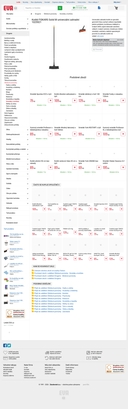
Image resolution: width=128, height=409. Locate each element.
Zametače (9, 111)
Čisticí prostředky (10, 45)
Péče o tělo (17, 164)
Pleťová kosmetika (10, 66)
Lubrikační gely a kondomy (13, 52)
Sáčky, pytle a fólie (10, 76)
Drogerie (17, 33)
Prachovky (9, 94)
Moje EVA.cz (49, 367)
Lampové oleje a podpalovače (14, 50)
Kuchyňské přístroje (17, 154)
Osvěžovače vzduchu (11, 59)
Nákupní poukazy (12, 208)
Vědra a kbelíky (11, 108)
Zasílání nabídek (50, 373)
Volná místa (82, 2)
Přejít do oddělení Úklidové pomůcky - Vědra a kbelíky (54, 309)
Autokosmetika (9, 38)
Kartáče (8, 90)
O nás (26, 367)
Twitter (68, 373)
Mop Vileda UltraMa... (17, 286)
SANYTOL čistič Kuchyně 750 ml (99, 254)
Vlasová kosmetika (10, 118)
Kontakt (47, 2)
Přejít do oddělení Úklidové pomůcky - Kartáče (51, 293)
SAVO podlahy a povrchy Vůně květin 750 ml (85, 230)
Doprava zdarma (58, 2)
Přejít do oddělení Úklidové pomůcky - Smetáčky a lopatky (55, 301)
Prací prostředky (10, 69)
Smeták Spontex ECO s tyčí (40, 94)
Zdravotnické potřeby (11, 125)
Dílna (17, 129)
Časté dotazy (70, 367)
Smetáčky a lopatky (12, 99)
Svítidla (17, 183)
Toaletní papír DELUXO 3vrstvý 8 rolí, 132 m (84, 205)
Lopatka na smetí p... (17, 256)
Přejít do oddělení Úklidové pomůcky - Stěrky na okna (53, 304)
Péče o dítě (8, 64)
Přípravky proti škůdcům (12, 71)
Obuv (6, 54)
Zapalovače (8, 122)
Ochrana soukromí (30, 377)
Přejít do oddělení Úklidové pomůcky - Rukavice (51, 299)
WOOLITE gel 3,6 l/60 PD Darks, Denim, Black (70, 255)
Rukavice (9, 97)
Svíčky (6, 78)
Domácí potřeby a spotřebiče (17, 28)
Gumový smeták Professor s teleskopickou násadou (41, 129)
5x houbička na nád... (17, 278)
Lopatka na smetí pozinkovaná (99, 229)
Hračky (17, 139)
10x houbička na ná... (17, 234)
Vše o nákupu (93, 2)
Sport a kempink (17, 173)
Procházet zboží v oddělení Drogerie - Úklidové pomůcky (55, 276)
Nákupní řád (28, 373)
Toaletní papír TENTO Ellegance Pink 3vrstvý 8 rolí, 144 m (70, 205)
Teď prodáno (70, 2)
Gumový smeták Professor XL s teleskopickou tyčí (113, 129)
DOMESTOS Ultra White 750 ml (53, 254)
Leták (18, 2)
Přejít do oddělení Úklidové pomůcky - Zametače (52, 312)
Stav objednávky (36, 2)
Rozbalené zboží (11, 223)
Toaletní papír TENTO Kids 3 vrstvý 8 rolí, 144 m (39, 230)
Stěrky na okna (11, 104)
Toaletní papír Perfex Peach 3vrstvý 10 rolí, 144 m (116, 205)
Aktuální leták (7, 369)
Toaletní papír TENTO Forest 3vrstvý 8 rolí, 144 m (116, 230)
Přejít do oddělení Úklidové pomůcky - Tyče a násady (53, 306)
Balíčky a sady (9, 40)
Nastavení (48, 371)
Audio (17, 18)
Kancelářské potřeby (17, 144)
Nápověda (69, 369)
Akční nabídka (7, 371)
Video (17, 188)
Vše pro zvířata (9, 120)
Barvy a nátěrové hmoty (12, 43)
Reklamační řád (29, 375)
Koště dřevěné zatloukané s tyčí (37, 204)
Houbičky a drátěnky (13, 87)
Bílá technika (17, 23)
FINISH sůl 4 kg (68, 229)
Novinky (25, 2)
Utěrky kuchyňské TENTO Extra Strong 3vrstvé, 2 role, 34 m (38, 255)
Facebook (69, 371)
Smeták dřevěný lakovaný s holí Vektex (114, 255)
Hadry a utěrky (11, 85)
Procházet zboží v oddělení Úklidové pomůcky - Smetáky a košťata (58, 273)
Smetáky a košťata (12, 101)
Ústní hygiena (9, 113)
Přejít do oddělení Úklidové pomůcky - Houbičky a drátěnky (56, 291)
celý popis (100, 36)
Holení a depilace (10, 47)
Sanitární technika (17, 168)
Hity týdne (9, 14)
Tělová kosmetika (10, 80)
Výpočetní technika (17, 198)
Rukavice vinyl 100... (17, 293)
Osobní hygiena (9, 57)
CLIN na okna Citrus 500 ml (85, 254)
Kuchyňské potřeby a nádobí (17, 149)
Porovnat (97, 49)
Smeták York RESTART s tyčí (90, 128)
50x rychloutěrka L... (17, 271)
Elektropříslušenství (17, 134)
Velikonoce (8, 115)
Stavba (17, 178)
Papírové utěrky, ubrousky (13, 61)
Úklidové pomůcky (10, 83)
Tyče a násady (11, 106)
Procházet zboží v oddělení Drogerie (47, 278)
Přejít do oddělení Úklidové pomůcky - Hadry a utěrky (53, 288)
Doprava (26, 371)
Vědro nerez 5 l (15, 241)
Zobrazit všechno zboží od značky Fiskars (49, 271)
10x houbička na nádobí (53, 204)
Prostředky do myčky (11, 73)
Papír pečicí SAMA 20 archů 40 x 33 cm (54, 229)
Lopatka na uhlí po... (17, 264)
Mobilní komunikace (17, 159)
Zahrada (17, 203)
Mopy (8, 92)
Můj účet (117, 2)
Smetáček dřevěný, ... (17, 249)
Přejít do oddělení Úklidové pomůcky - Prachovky (52, 296)
